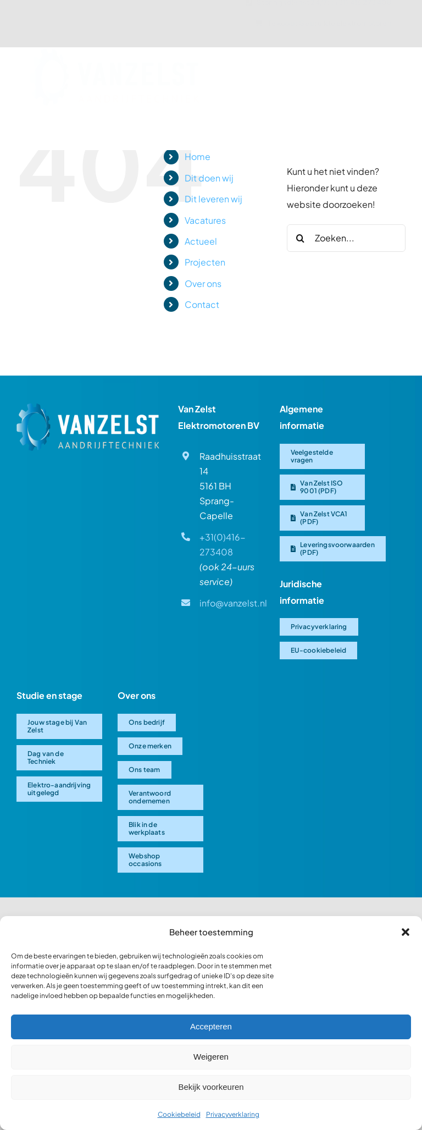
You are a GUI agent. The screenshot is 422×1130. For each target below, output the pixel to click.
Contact (202, 304)
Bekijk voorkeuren (210, 1087)
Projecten (205, 262)
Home (197, 156)
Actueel (201, 241)
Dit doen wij (209, 178)
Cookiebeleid (179, 1114)
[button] (405, 932)
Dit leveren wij (213, 199)
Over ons (203, 283)
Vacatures (205, 220)
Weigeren (211, 1056)
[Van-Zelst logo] (114, 57)
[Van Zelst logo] (87, 407)
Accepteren (211, 1026)
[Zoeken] (300, 238)
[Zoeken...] (346, 238)
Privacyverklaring (232, 1114)
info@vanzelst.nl (233, 603)
